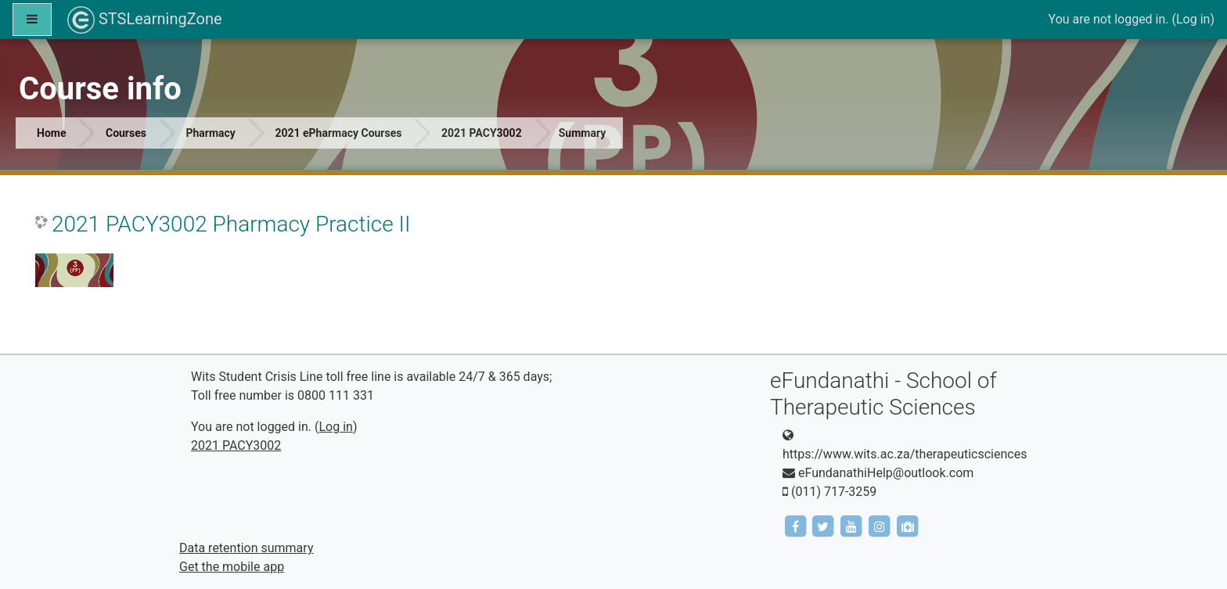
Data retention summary (246, 548)
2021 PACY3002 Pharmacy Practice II (231, 224)
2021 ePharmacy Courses (338, 133)
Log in (1193, 19)
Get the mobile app (231, 566)
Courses (126, 133)
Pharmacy (210, 133)
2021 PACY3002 (481, 133)
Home (51, 133)
